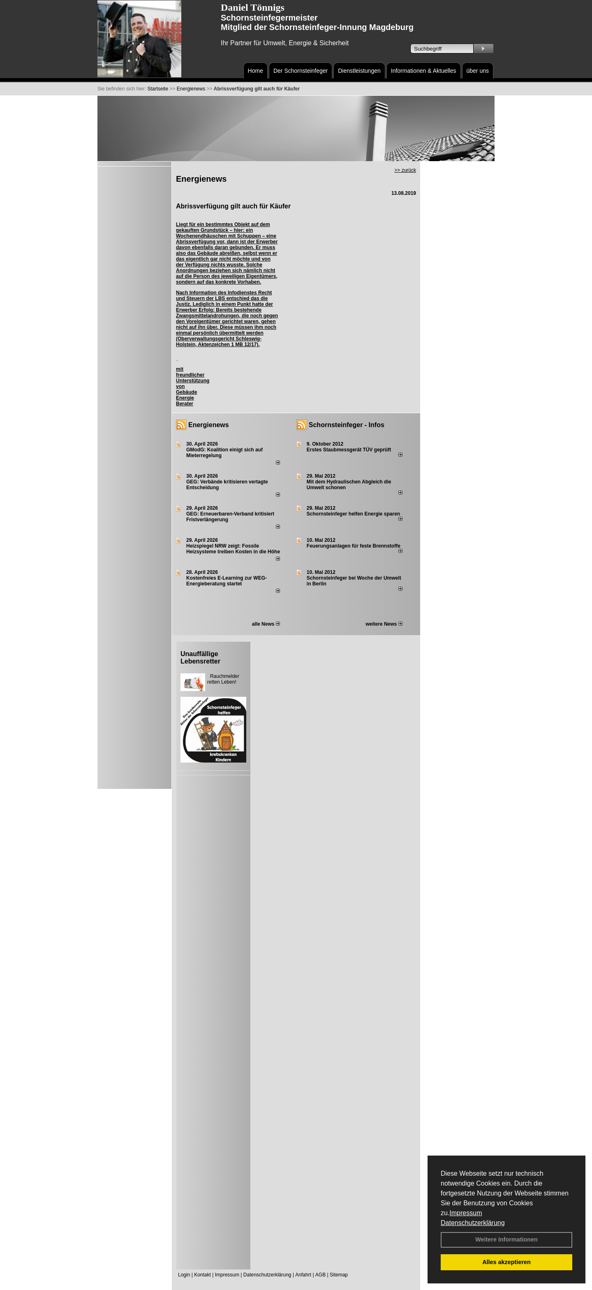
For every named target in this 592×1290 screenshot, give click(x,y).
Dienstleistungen (359, 70)
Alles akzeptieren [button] (506, 1262)
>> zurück (405, 170)
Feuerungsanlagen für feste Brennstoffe (353, 546)
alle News (266, 624)
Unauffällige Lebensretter (200, 657)
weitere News (383, 624)
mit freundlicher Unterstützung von (192, 377)
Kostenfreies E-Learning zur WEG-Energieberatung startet (226, 581)
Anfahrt (303, 1275)
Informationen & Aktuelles (423, 70)
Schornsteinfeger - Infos (346, 424)
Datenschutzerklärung (473, 1222)
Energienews (208, 424)
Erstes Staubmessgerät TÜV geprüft (349, 450)
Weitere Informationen (506, 1239)
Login (184, 1275)
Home (255, 70)
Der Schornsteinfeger (300, 70)
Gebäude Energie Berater (186, 398)
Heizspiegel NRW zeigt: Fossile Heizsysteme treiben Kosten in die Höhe (233, 549)
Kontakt (202, 1275)
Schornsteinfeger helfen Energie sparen (353, 514)
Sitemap (339, 1275)
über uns (478, 70)
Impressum (465, 1212)
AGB (320, 1275)
